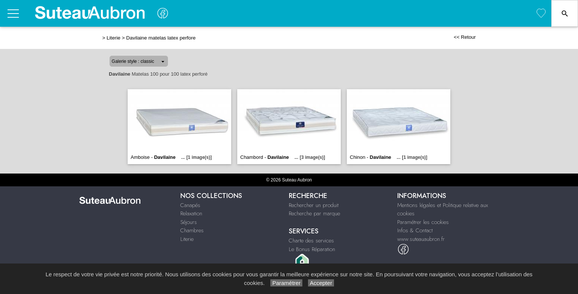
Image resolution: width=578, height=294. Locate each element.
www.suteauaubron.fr (421, 239)
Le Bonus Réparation (312, 249)
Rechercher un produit (314, 205)
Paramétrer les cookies (423, 222)
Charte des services (311, 240)
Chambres (192, 230)
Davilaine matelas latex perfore (160, 38)
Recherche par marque (314, 213)
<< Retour (465, 37)
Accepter (321, 283)
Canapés (190, 205)
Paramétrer (286, 283)
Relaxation (191, 213)
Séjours (188, 222)
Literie (113, 38)
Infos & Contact (415, 230)
